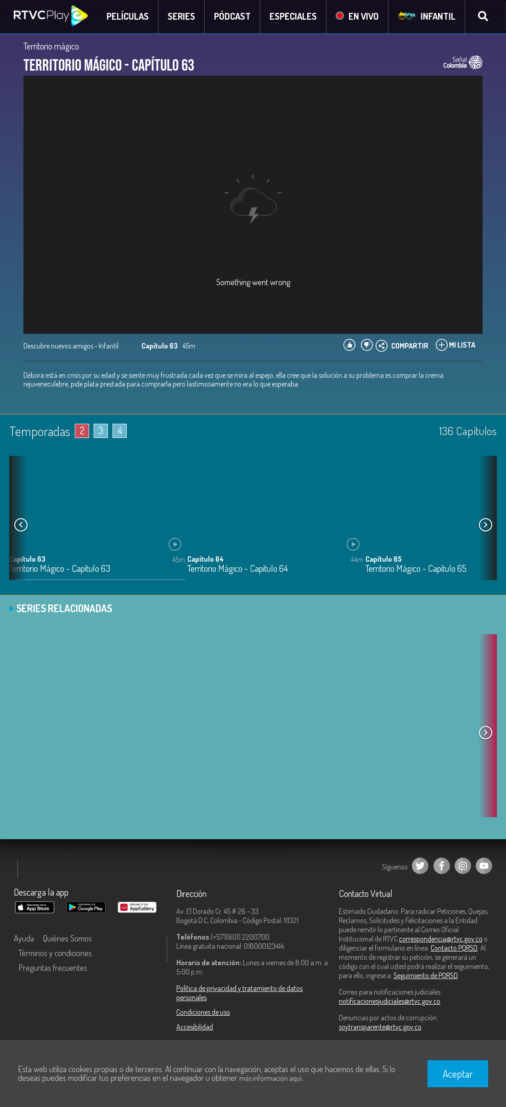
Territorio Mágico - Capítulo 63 (59, 570)
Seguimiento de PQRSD (426, 975)
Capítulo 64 (205, 560)
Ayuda (24, 939)
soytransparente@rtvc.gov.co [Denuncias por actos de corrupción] (380, 1027)
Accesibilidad (194, 1027)
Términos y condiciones (55, 953)
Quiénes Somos (67, 939)
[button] (485, 525)
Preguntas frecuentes (52, 968)
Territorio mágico (51, 47)
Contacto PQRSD (454, 948)
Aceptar (458, 1073)
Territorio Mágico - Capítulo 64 (237, 570)
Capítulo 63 (27, 560)
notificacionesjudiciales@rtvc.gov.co (389, 1001)
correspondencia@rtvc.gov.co (441, 939)
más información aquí (270, 1078)
